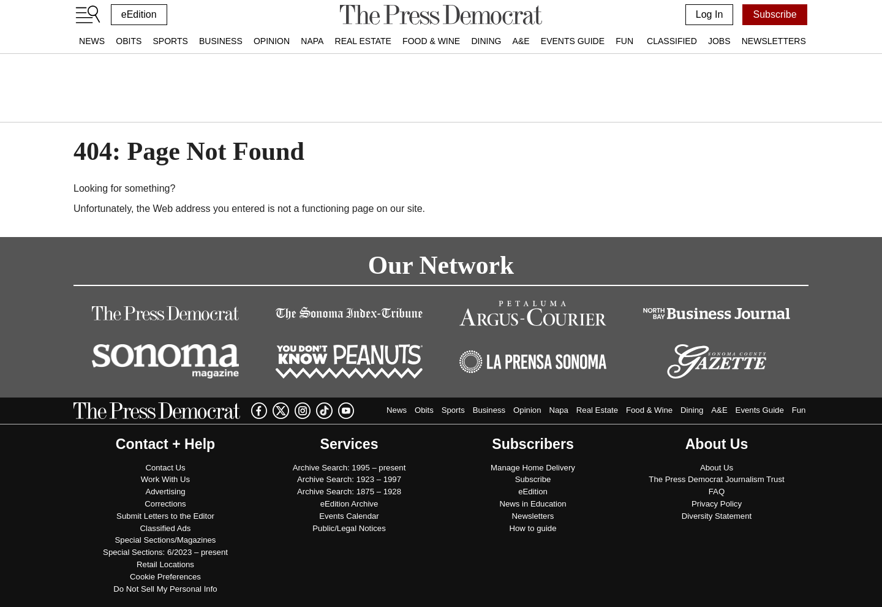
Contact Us (165, 467)
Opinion (272, 41)
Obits (128, 41)
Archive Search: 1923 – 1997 (349, 479)
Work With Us (165, 479)
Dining (486, 41)
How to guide (533, 528)
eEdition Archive (349, 503)
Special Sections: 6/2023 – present (165, 552)
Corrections (165, 503)
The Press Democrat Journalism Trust (716, 479)
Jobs (719, 41)
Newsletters (774, 41)
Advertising (165, 491)
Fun (624, 41)
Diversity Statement (717, 516)
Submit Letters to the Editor (165, 516)
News (92, 41)
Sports (170, 41)
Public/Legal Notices (349, 528)
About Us (716, 467)
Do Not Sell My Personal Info (165, 589)
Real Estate (363, 41)
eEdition (139, 14)
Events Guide (573, 41)
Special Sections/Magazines (165, 540)
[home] (440, 15)
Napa (312, 41)
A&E (521, 41)
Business (221, 41)
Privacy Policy (717, 503)
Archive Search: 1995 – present (349, 467)
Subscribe (774, 14)
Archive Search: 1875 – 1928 (349, 491)
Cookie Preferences (165, 576)
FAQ (717, 491)
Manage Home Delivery (533, 467)
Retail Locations (165, 564)
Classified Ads (165, 528)
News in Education (532, 503)
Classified (672, 41)
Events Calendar (349, 516)
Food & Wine (431, 41)
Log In (709, 14)
